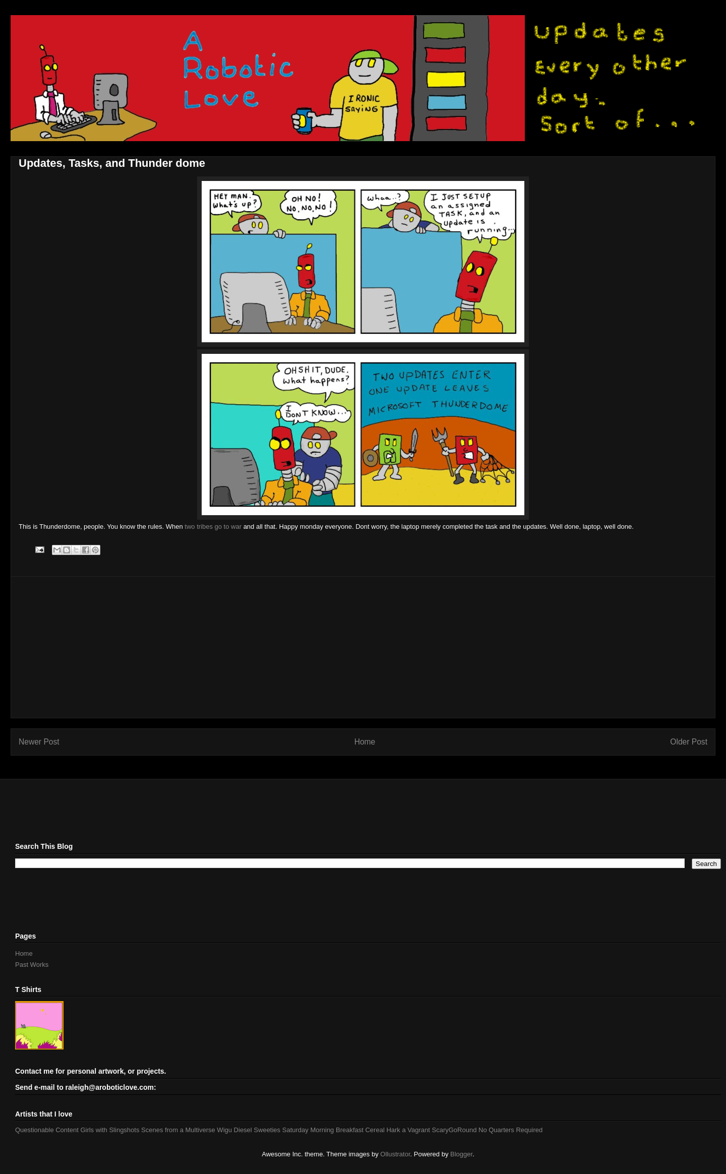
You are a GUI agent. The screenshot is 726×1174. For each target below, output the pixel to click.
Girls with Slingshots (109, 1130)
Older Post (688, 741)
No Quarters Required (510, 1130)
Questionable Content (47, 1130)
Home (365, 741)
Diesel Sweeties (257, 1130)
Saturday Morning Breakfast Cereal (333, 1130)
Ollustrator (395, 1154)
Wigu (224, 1130)
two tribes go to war (213, 526)
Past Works (31, 964)
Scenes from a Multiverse (178, 1130)
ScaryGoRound (454, 1130)
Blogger (461, 1154)
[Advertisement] (363, 647)
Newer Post (39, 741)
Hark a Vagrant (408, 1130)
